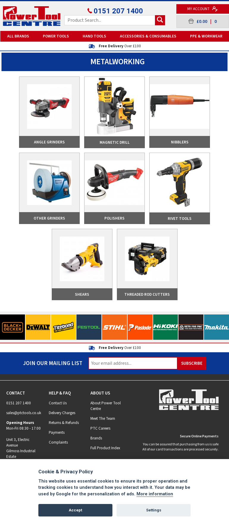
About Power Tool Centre (105, 405)
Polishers (114, 218)
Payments (57, 432)
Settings (153, 510)
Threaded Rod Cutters (147, 294)
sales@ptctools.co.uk (23, 413)
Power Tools (56, 36)
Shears (82, 294)
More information (155, 494)
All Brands (18, 36)
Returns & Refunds (64, 422)
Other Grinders (49, 218)
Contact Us (58, 403)
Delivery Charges (62, 413)
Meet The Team (102, 418)
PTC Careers (100, 428)
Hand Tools (94, 36)
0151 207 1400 (114, 11)
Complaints (58, 442)
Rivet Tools (180, 218)
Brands (96, 438)
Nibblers (180, 142)
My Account (202, 9)
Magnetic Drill (115, 142)
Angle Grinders (49, 142)
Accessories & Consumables (148, 36)
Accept (75, 510)
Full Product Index (105, 448)
